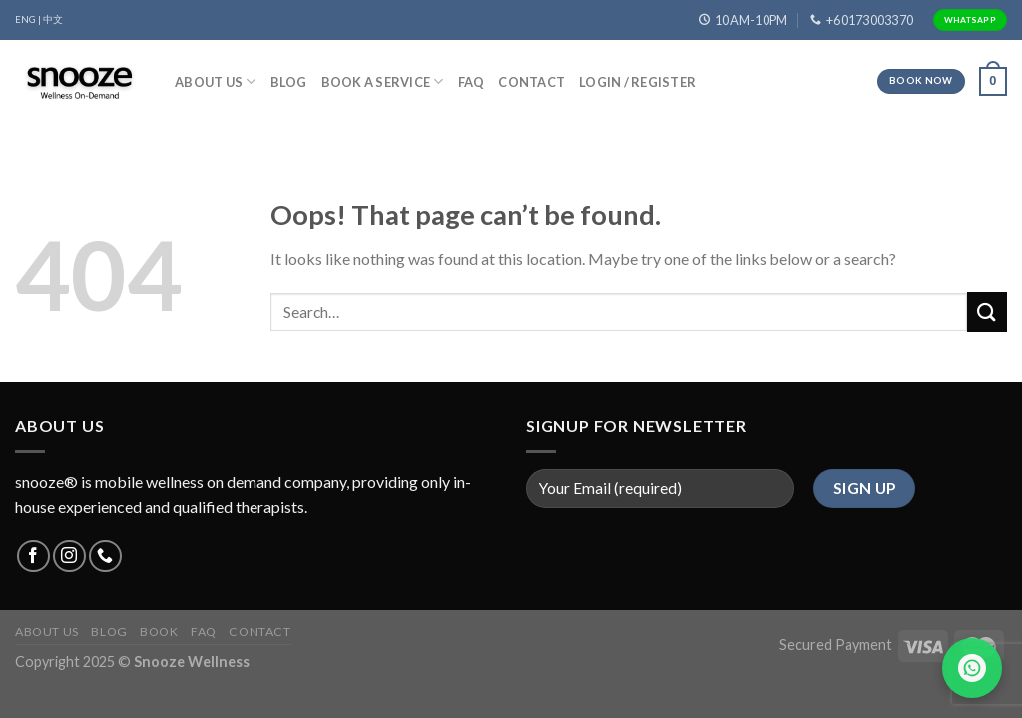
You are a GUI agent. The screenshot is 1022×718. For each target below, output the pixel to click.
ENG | (28, 19)
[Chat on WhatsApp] (972, 668)
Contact (531, 82)
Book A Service (382, 81)
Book (159, 631)
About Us (215, 81)
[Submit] (987, 311)
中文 (53, 19)
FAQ (471, 82)
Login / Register (637, 82)
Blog (288, 82)
